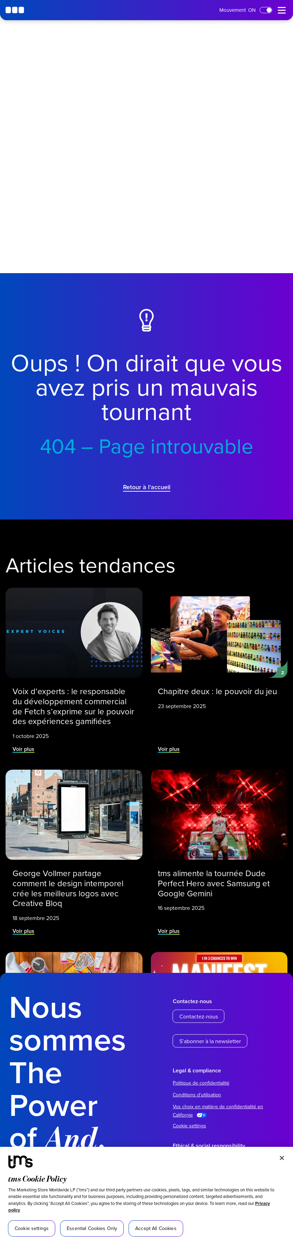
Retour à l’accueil (146, 487)
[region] (146, 1196)
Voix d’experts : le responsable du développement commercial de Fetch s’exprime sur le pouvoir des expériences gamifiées (73, 704)
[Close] (282, 1158)
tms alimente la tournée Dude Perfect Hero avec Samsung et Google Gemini (213, 882)
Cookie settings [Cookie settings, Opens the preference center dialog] (32, 1228)
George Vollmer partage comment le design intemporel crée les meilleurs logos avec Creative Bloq (68, 887)
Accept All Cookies (156, 1228)
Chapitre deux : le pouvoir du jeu (217, 690)
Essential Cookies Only (92, 1228)
